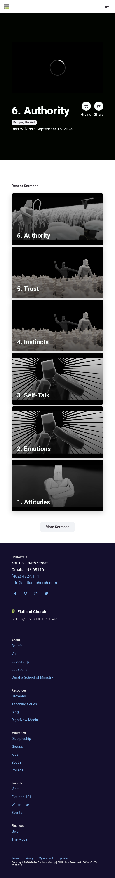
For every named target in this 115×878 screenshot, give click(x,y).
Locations (19, 669)
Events (17, 813)
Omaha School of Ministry (32, 677)
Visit (15, 789)
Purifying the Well (24, 122)
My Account (46, 858)
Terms (15, 858)
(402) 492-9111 (25, 576)
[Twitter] (46, 593)
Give (15, 831)
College (17, 770)
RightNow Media (25, 720)
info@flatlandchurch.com (34, 582)
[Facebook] (15, 593)
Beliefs (17, 646)
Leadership (20, 662)
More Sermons (58, 527)
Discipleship (21, 738)
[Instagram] (35, 593)
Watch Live (20, 805)
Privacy (29, 858)
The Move (19, 839)
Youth (16, 762)
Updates (63, 858)
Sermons (19, 696)
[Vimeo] (25, 593)
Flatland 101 (21, 797)
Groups (17, 746)
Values (17, 654)
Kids (15, 754)
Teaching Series (24, 704)
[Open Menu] (106, 6)
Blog (15, 712)
